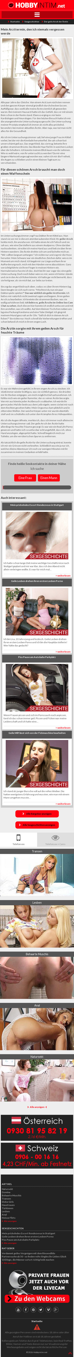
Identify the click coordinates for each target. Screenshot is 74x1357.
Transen (6, 1198)
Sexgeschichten (31, 22)
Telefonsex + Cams (55, 844)
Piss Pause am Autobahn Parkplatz (20, 1239)
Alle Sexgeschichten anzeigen (39, 824)
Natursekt (7, 1189)
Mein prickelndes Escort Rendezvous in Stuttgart (28, 1233)
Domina (6, 1192)
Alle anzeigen (37, 1106)
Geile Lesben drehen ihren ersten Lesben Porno (28, 1236)
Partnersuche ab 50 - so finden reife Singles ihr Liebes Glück (34, 1256)
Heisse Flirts (8, 1217)
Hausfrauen (8, 1204)
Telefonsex (18, 844)
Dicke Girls (8, 1201)
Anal (4, 1214)
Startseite (15, 22)
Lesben (6, 1211)
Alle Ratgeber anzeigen (39, 813)
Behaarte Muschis (11, 1195)
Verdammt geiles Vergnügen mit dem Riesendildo (28, 1253)
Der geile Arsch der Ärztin (56, 22)
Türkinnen (7, 1208)
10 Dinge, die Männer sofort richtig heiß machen (28, 1259)
